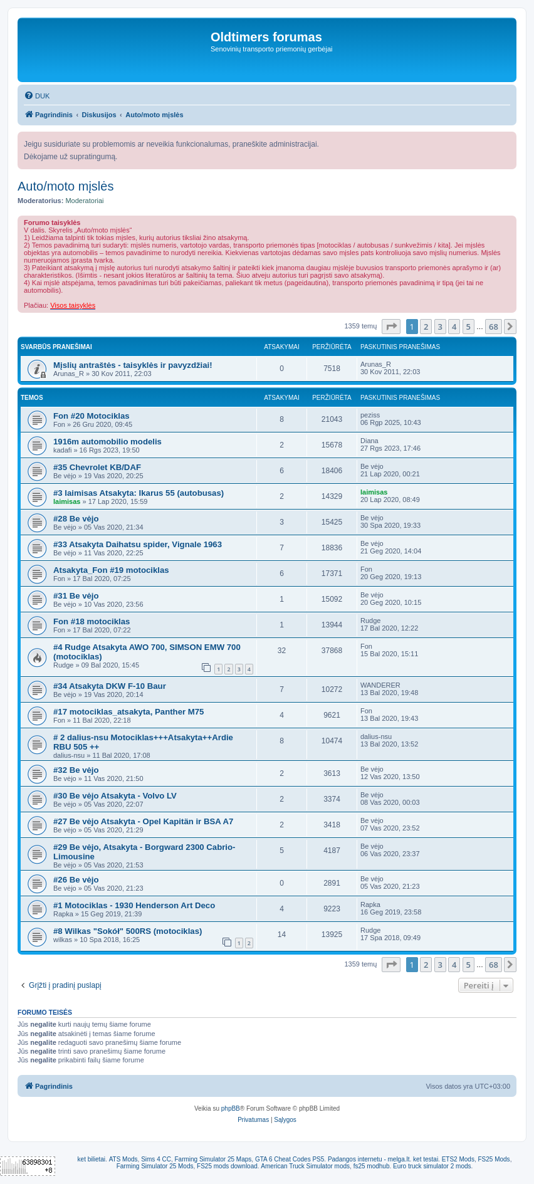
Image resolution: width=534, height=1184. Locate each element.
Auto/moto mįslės (65, 186)
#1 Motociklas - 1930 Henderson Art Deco (134, 905)
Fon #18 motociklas (91, 621)
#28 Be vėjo (76, 518)
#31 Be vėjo (76, 595)
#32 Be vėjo (76, 770)
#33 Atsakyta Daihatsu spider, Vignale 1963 (137, 544)
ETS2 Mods (458, 1159)
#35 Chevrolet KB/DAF (97, 467)
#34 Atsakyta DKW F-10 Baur (109, 686)
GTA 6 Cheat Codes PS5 (289, 1159)
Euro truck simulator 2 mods (432, 1166)
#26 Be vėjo (76, 879)
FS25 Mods (494, 1159)
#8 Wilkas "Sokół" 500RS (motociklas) (127, 931)
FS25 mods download (227, 1166)
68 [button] (493, 326)
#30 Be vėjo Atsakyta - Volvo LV (115, 795)
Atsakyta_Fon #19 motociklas (111, 570)
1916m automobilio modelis (107, 441)
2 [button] (426, 326)
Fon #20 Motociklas (91, 416)
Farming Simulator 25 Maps (212, 1159)
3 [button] (440, 326)
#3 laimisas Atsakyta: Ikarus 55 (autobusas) (138, 493)
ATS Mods (123, 1159)
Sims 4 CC (156, 1159)
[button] (391, 326)
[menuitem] (37, 95)
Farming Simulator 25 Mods (155, 1166)
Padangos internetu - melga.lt (369, 1159)
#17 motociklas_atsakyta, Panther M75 (128, 711)
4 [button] (454, 326)
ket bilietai (91, 1159)
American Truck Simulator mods (305, 1166)
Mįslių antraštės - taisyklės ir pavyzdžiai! (132, 365)
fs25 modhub (371, 1166)
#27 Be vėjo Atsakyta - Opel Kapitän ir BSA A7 (143, 821)
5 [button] (468, 326)
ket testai (425, 1159)
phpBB (230, 1108)
